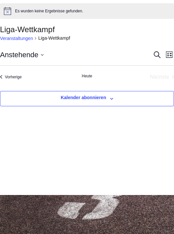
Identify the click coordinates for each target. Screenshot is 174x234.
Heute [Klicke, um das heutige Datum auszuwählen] (87, 76)
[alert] (87, 11)
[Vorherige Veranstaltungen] (11, 77)
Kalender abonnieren (83, 97)
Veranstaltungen (16, 38)
